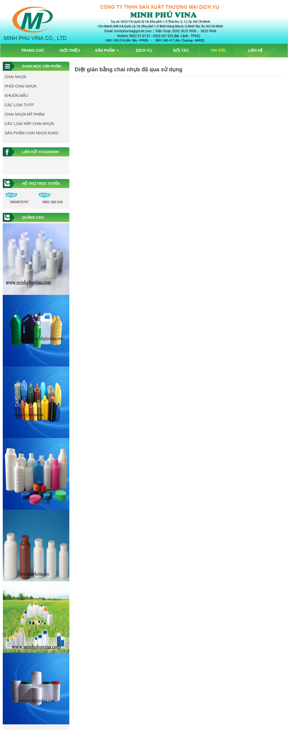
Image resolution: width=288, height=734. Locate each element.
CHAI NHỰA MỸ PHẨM (25, 114)
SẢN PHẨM (107, 50)
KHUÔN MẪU (16, 95)
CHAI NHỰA (15, 77)
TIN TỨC (218, 50)
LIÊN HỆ (255, 50)
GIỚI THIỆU (69, 50)
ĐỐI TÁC (181, 50)
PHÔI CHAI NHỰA (21, 86)
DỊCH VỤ (144, 50)
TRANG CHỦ (32, 50)
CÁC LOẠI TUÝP (19, 105)
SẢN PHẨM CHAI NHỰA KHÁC (32, 133)
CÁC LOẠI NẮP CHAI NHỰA (29, 123)
